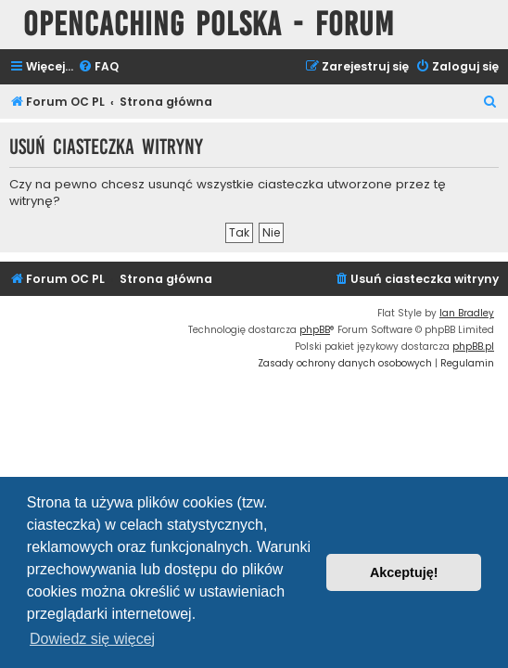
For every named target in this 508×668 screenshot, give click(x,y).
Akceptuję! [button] (404, 572)
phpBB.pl (473, 346)
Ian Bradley (466, 313)
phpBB (314, 330)
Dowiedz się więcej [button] (92, 639)
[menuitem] (98, 67)
